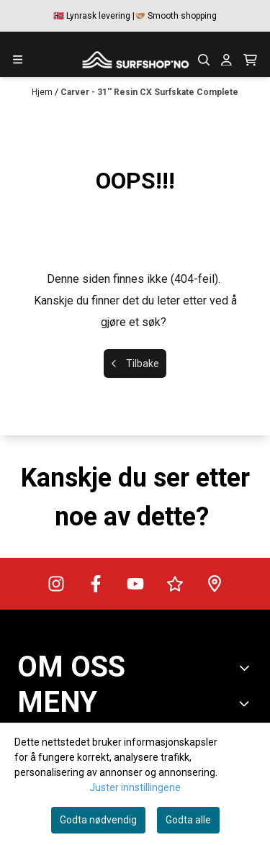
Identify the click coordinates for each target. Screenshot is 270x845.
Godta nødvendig (98, 820)
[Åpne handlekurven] (250, 60)
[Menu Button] (17, 59)
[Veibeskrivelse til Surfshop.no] (214, 583)
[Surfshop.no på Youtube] (135, 583)
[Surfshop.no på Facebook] (95, 583)
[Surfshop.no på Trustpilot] (175, 583)
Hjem (43, 92)
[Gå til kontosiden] (226, 60)
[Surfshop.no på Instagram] (56, 583)
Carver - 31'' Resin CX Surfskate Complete (149, 92)
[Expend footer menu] (247, 703)
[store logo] (135, 59)
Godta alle (188, 820)
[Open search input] (204, 60)
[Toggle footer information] (247, 668)
